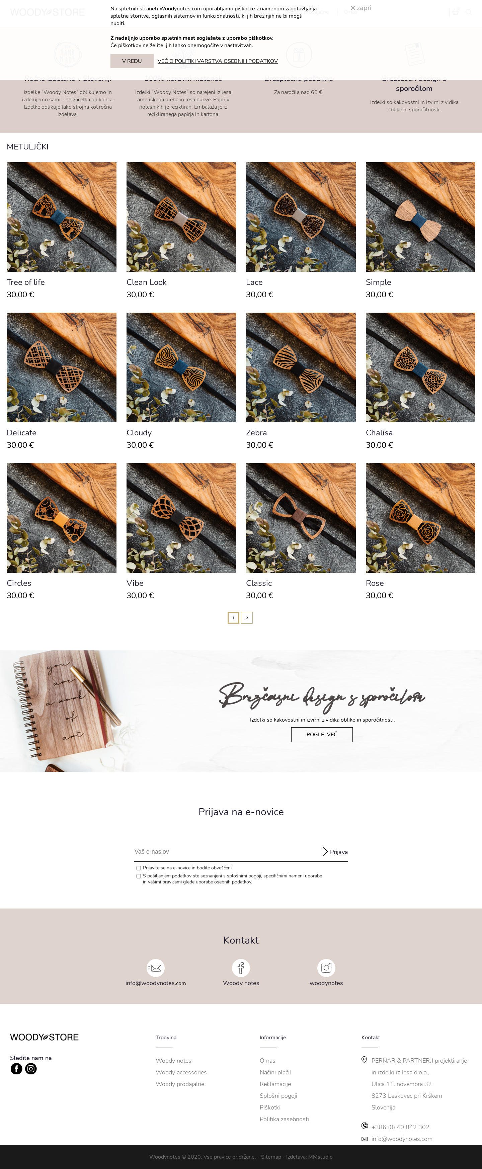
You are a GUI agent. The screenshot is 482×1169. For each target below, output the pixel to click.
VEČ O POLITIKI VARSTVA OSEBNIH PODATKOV (218, 61)
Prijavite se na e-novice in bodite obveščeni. (188, 868)
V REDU (132, 61)
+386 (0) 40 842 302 (400, 1127)
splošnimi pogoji (244, 876)
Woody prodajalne (180, 1084)
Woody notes (241, 983)
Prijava (339, 852)
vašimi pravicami (165, 882)
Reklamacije (275, 1084)
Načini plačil (275, 1072)
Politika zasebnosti (284, 1119)
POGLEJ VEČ (322, 734)
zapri (361, 7)
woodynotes (326, 983)
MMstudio (320, 1157)
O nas (267, 1061)
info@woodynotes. (151, 983)
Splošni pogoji (278, 1096)
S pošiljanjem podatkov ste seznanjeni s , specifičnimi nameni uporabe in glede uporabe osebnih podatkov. (232, 879)
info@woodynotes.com (402, 1139)
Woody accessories (181, 1072)
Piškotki (270, 1107)
